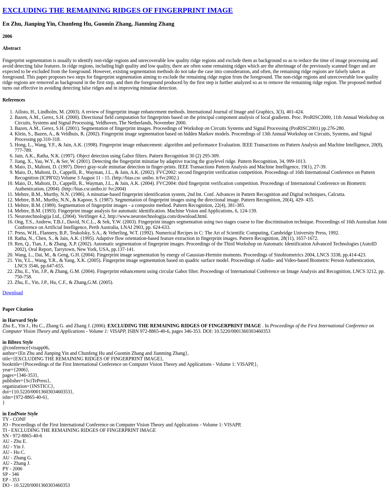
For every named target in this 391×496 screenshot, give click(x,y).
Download (12, 292)
